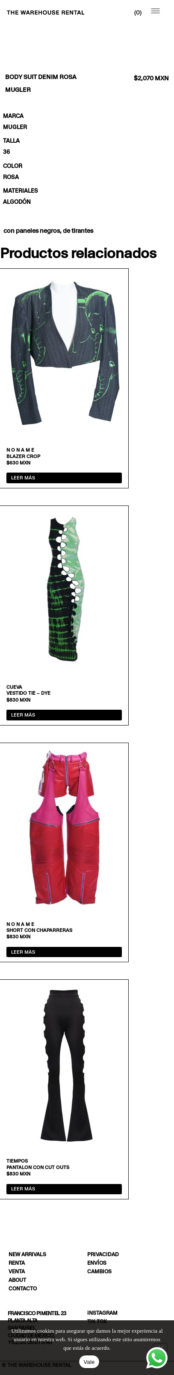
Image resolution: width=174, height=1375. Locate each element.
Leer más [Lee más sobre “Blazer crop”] (23, 478)
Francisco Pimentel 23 (37, 1313)
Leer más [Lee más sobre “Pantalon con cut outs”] (23, 1189)
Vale (88, 1362)
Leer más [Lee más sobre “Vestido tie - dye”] (23, 715)
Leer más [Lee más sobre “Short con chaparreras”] (23, 952)
